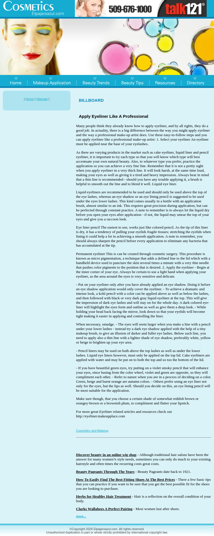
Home (30, 99)
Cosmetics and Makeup (92, 430)
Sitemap (42, 99)
